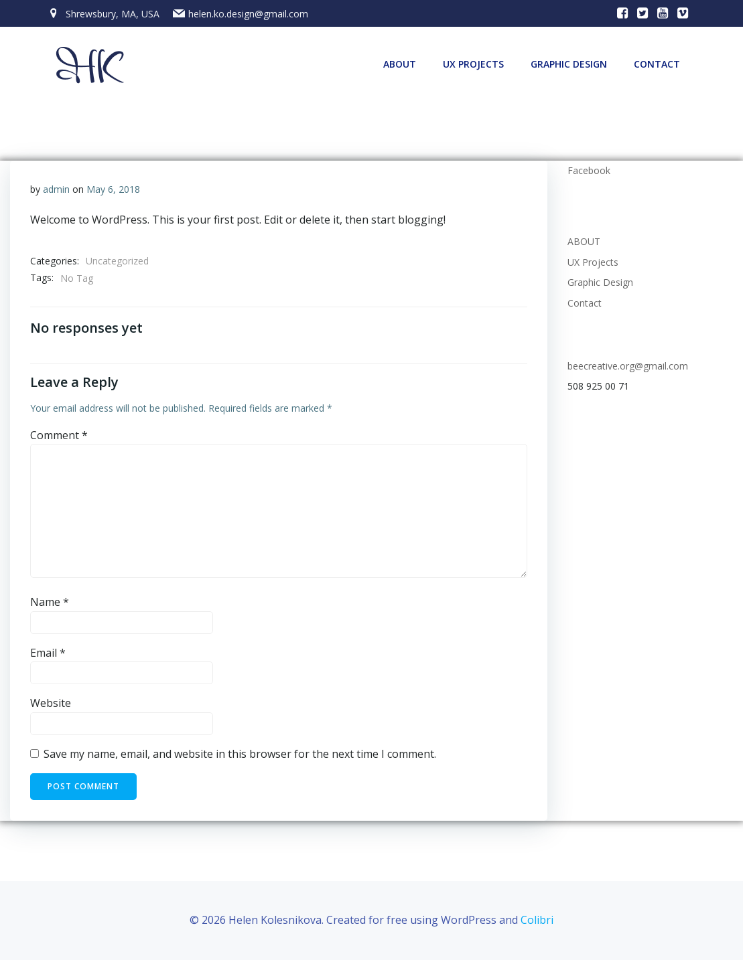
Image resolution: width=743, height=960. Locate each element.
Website (50, 703)
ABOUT (399, 64)
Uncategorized (117, 260)
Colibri (537, 919)
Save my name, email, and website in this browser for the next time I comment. (240, 753)
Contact (657, 64)
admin (56, 189)
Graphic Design (569, 64)
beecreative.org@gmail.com (627, 365)
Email (48, 652)
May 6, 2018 (113, 189)
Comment (59, 435)
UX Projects (473, 64)
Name (49, 601)
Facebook (588, 170)
